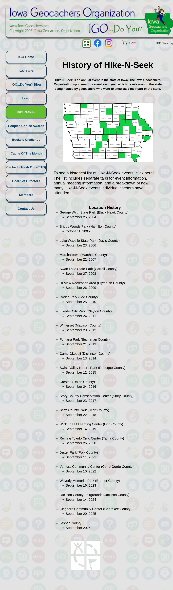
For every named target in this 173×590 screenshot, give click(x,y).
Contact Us (26, 208)
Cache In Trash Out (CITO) (26, 167)
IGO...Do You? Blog (26, 84)
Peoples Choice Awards (26, 126)
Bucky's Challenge (26, 139)
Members (26, 195)
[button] (132, 43)
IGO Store (26, 70)
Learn (26, 98)
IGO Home (26, 57)
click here (144, 173)
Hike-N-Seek (26, 112)
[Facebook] (98, 43)
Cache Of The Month (26, 153)
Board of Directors (26, 181)
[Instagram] (109, 43)
